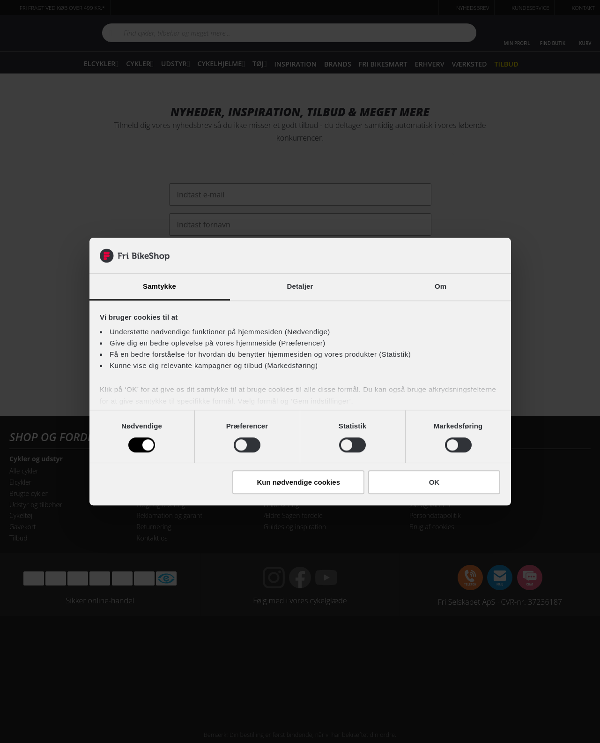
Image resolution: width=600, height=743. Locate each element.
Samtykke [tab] (159, 287)
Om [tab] (440, 287)
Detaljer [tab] (300, 287)
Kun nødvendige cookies (299, 482)
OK (434, 482)
